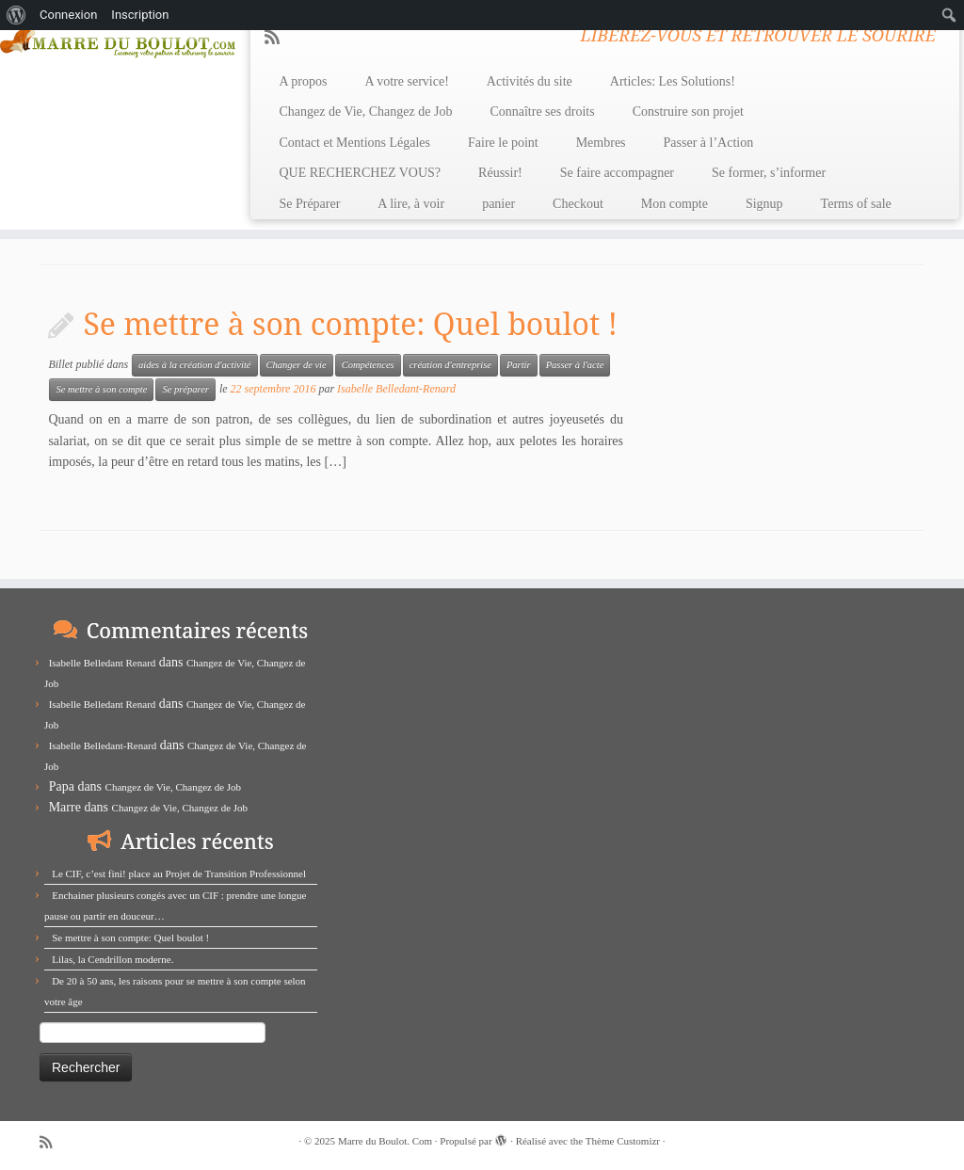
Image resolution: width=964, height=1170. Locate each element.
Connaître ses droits (542, 111)
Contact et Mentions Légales (354, 143)
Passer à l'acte (575, 365)
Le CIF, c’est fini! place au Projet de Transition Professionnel (179, 873)
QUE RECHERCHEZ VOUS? (360, 173)
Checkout (578, 204)
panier (498, 204)
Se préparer (185, 389)
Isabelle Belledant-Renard (396, 388)
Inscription (140, 15)
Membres (601, 143)
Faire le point (503, 143)
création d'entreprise (450, 365)
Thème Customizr (623, 1140)
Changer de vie (296, 365)
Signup (764, 204)
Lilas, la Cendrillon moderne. (112, 959)
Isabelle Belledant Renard (102, 662)
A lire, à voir (411, 204)
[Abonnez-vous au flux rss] (278, 37)
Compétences (368, 365)
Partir (518, 365)
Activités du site (529, 81)
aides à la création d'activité (194, 365)
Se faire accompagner (617, 173)
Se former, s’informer (769, 173)
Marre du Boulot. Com (385, 1140)
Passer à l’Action (709, 143)
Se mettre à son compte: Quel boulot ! (350, 323)
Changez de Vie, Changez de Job (365, 111)
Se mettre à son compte (101, 389)
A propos (303, 81)
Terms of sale (856, 204)
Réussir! (500, 173)
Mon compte (674, 204)
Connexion (68, 15)
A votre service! (406, 81)
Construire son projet (688, 111)
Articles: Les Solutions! (672, 81)
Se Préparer (309, 204)
